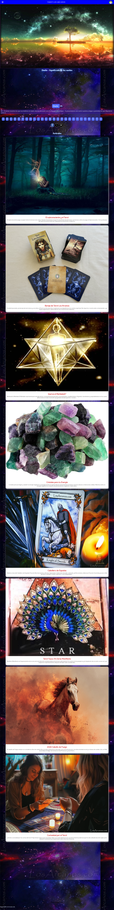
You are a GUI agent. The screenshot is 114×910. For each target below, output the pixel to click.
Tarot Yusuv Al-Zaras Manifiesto (57, 659)
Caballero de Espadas (57, 570)
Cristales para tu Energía (57, 482)
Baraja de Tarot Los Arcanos (57, 305)
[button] (52, 125)
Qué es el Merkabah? (57, 394)
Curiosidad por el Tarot (57, 835)
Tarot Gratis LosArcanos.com (7, 906)
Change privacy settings (57, 902)
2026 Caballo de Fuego (57, 747)
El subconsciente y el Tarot (57, 217)
